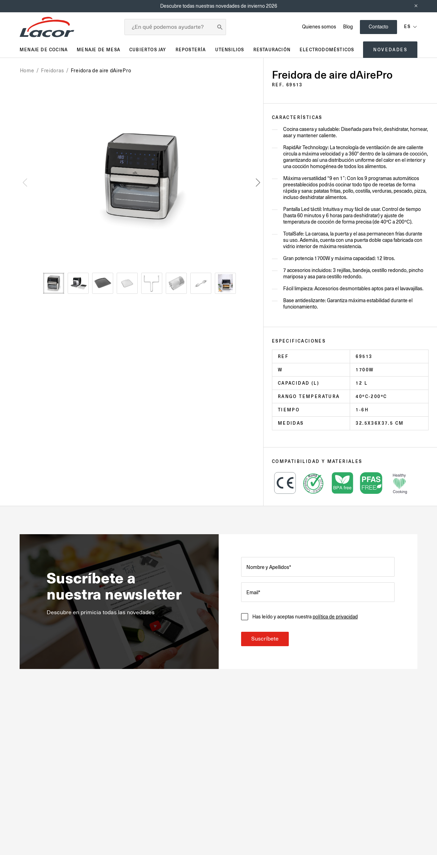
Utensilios (229, 49)
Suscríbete (265, 639)
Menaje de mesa (98, 49)
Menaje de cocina (44, 49)
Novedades (390, 50)
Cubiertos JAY (147, 49)
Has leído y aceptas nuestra (304, 616)
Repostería (191, 49)
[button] (258, 182)
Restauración (272, 49)
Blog (348, 26)
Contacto (378, 26)
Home (27, 70)
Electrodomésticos (327, 49)
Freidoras (52, 70)
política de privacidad (335, 616)
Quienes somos (319, 26)
